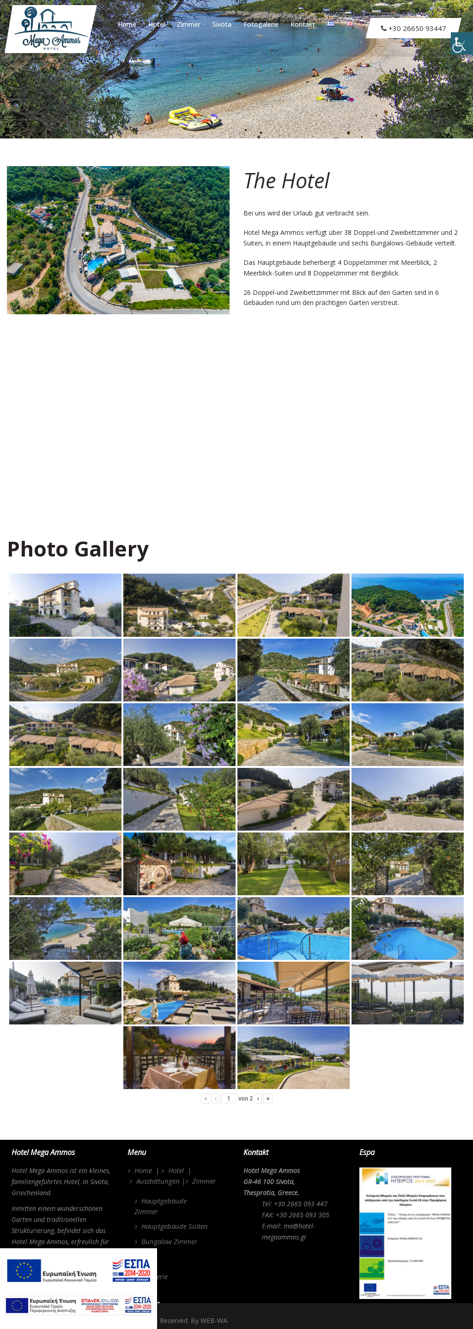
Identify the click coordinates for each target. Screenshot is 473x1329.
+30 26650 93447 (413, 28)
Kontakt (303, 23)
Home (127, 23)
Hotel (159, 23)
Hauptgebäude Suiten (174, 1226)
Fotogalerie (261, 23)
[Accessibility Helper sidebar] (462, 43)
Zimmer (191, 23)
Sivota (224, 23)
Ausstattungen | (160, 1180)
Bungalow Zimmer (169, 1241)
